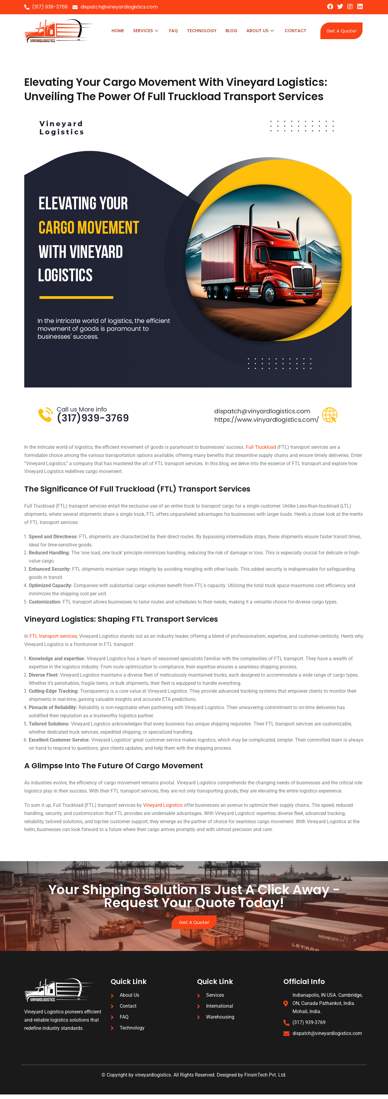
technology (199, 31)
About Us (259, 31)
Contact (295, 31)
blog (230, 31)
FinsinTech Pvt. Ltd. (265, 1080)
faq (170, 31)
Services (142, 31)
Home (112, 31)
